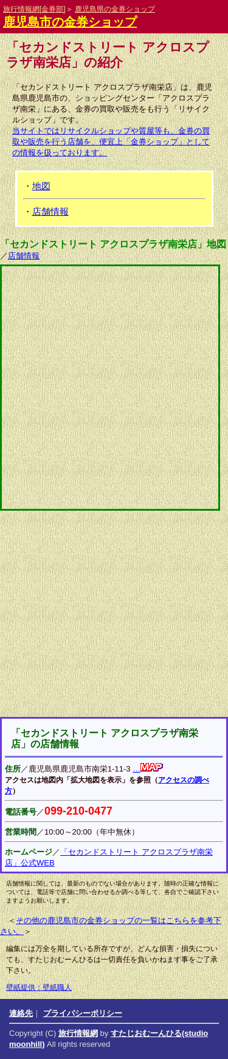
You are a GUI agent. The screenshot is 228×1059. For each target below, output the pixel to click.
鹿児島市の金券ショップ (70, 22)
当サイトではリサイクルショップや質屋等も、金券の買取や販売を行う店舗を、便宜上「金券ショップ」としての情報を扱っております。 (111, 141)
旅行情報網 (78, 1033)
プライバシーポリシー (82, 1013)
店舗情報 (50, 211)
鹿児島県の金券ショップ (115, 9)
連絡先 (21, 1013)
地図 (41, 186)
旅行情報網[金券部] (34, 9)
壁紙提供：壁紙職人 (39, 987)
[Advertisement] (114, 614)
